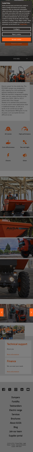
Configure (16, 29)
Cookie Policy (23, 24)
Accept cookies (16, 39)
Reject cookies (16, 34)
